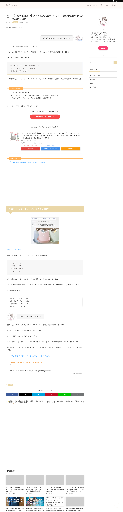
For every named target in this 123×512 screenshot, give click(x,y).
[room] (113, 1)
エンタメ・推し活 (96, 75)
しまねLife (11, 5)
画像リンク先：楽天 (14, 250)
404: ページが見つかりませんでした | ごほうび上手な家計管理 (30, 371)
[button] (12, 394)
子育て (15, 22)
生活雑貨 (94, 87)
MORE (103, 48)
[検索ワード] (103, 62)
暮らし (93, 83)
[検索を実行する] (115, 62)
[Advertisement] (45, 185)
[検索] (116, 1)
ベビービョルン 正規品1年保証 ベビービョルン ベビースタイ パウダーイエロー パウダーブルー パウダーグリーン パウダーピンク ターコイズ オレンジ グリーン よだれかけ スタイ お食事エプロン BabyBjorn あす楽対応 (50, 135)
